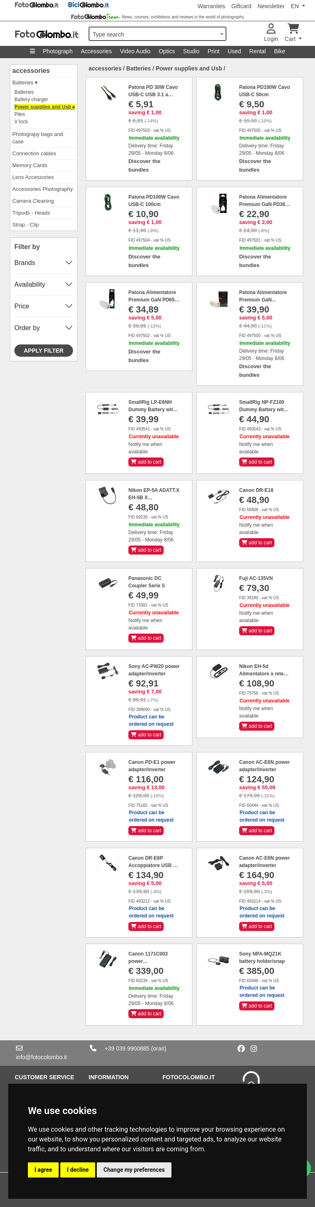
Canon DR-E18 (256, 490)
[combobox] (157, 34)
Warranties (211, 6)
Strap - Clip (25, 225)
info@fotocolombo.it (41, 1057)
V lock (21, 122)
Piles (19, 114)
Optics (167, 51)
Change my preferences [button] (133, 1169)
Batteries (24, 92)
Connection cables (34, 153)
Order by (27, 327)
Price (21, 306)
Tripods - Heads (31, 213)
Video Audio (135, 51)
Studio (191, 51)
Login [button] (271, 33)
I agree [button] (43, 1169)
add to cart (146, 462)
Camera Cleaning (33, 201)
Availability (29, 284)
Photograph (58, 51)
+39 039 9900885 (127, 1048)
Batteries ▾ (25, 82)
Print (213, 51)
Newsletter (271, 6)
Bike (279, 51)
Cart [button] (292, 33)
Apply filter (44, 350)
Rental (257, 51)
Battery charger (31, 99)
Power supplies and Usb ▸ (44, 107)
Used (234, 51)
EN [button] (295, 6)
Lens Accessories (33, 177)
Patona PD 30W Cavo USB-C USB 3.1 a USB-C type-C (153, 94)
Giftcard (241, 6)
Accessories (96, 51)
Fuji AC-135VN (256, 578)
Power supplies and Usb (188, 68)
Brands (24, 262)
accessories (31, 70)
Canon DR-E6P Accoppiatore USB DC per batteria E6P (154, 865)
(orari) (158, 1048)
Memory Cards (29, 165)
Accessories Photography (42, 189)
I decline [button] (78, 1169)
